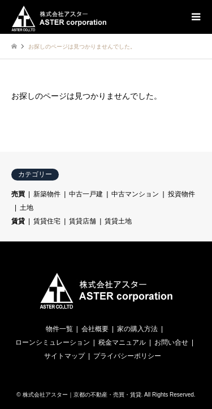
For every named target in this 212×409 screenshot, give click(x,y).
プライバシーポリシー (127, 356)
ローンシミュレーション (52, 342)
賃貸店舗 (82, 221)
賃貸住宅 (46, 221)
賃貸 (18, 221)
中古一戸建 (86, 194)
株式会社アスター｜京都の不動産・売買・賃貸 (82, 395)
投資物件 (181, 194)
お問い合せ (171, 342)
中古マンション (135, 194)
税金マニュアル (122, 342)
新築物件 (46, 194)
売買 (18, 194)
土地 (26, 208)
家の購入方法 (137, 329)
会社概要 (95, 329)
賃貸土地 (118, 221)
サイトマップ (64, 356)
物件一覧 (59, 329)
